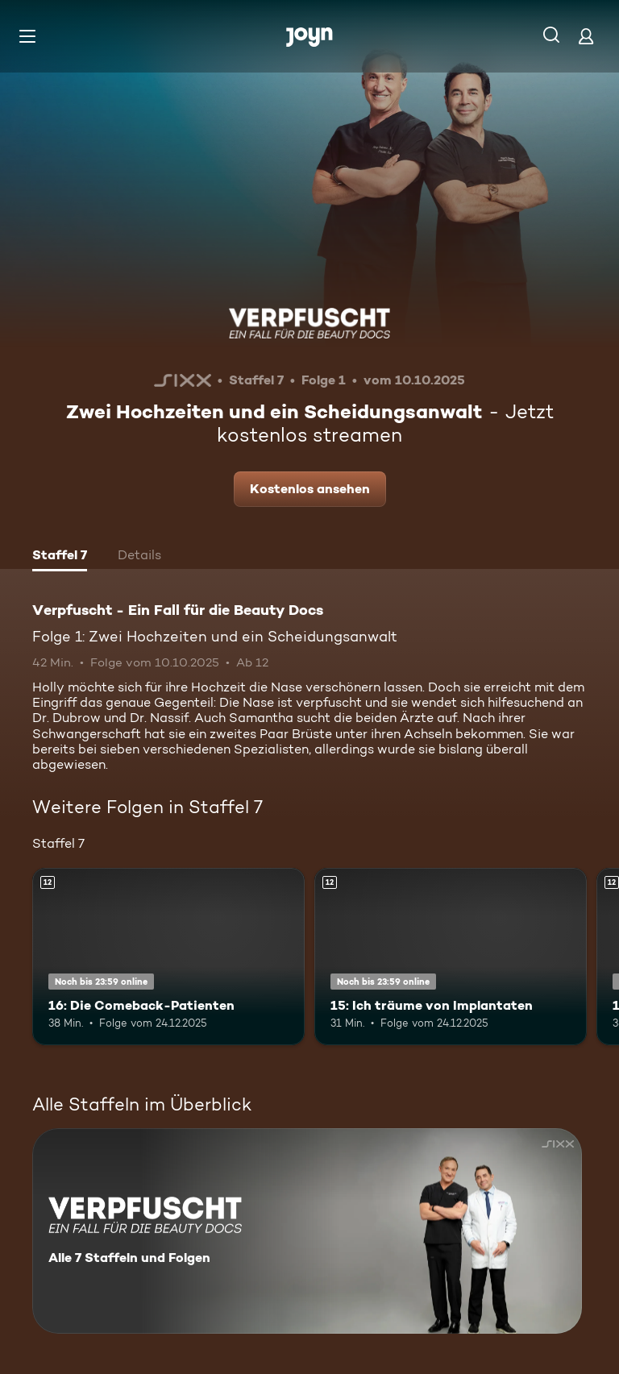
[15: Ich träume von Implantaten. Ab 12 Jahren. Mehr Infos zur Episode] (450, 956)
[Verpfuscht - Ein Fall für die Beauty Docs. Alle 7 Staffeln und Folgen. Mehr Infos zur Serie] (307, 1231)
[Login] (586, 36)
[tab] (59, 556)
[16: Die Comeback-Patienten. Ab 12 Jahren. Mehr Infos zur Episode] (168, 956)
